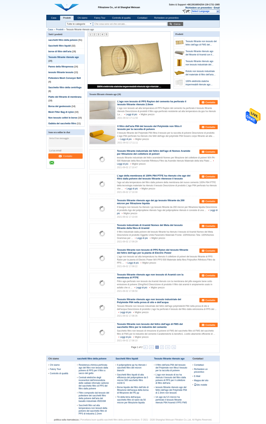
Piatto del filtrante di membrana (64, 97)
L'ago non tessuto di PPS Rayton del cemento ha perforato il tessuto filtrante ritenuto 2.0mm (151, 103)
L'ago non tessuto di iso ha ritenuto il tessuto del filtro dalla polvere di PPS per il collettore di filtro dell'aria (171, 378)
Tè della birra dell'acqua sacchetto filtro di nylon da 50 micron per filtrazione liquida (131, 400)
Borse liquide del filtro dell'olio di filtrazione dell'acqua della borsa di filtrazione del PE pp (132, 390)
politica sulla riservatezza (66, 419)
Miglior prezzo (148, 114)
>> (167, 347)
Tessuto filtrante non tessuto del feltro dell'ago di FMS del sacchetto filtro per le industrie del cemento (201, 43)
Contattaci (142, 18)
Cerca (177, 24)
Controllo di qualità (121, 18)
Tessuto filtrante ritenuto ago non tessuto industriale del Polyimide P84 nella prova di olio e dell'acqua (199, 63)
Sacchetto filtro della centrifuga (64, 87)
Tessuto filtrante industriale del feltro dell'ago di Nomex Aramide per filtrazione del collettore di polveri (153, 152)
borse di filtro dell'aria (59, 51)
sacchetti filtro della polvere (63, 40)
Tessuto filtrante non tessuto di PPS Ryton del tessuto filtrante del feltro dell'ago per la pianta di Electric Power (152, 251)
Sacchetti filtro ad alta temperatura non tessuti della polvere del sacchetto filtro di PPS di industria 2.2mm (93, 409)
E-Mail (197, 376)
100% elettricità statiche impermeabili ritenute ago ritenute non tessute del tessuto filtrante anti (129, 86)
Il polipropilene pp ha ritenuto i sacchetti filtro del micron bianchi (132, 368)
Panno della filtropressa (60, 66)
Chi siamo (82, 18)
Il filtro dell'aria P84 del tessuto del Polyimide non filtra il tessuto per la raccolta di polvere (149, 128)
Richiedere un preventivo (198, 7)
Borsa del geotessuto (59, 106)
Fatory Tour (99, 18)
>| (174, 347)
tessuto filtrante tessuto (60, 72)
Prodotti (67, 18)
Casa (53, 18)
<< (151, 347)
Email (217, 7)
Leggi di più (131, 114)
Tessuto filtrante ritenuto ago (63, 57)
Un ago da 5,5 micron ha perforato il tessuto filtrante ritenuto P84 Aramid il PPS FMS (171, 400)
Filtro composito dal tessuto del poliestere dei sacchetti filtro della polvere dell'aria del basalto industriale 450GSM (94, 397)
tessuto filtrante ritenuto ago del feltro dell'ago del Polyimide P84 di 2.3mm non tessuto (171, 390)
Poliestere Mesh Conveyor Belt (64, 78)
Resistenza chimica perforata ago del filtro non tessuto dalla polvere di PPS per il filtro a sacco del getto (93, 369)
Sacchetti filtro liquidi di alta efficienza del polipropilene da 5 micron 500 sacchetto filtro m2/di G (132, 378)
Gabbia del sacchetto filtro (62, 123)
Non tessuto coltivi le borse (62, 117)
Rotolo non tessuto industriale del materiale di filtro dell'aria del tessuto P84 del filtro (200, 73)
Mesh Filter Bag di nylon (61, 112)
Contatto (65, 156)
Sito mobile (200, 385)
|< (145, 347)
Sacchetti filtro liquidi (59, 45)
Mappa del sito (201, 380)
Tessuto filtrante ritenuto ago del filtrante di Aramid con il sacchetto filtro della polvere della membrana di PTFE (199, 53)
